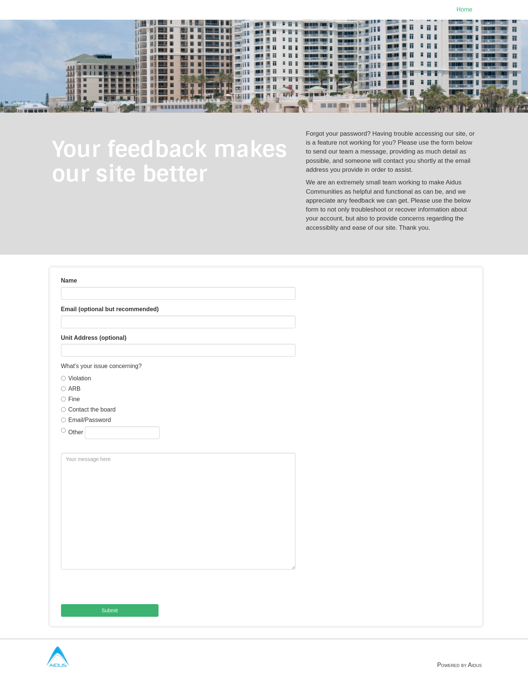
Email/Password (86, 420)
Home (465, 9)
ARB (71, 389)
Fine (70, 399)
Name (69, 280)
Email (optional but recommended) (110, 309)
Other (110, 432)
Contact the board (88, 409)
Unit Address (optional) (94, 338)
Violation (76, 378)
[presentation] (117, 589)
